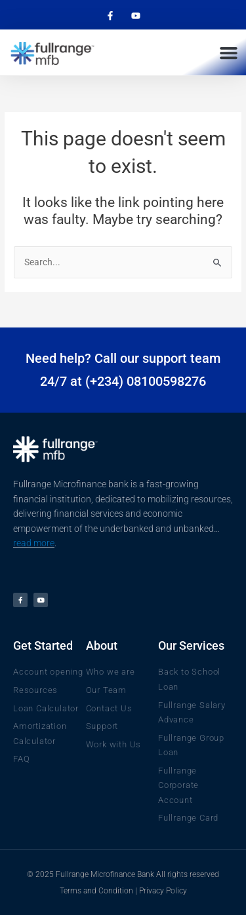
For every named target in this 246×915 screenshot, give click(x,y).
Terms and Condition (96, 890)
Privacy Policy (163, 890)
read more (33, 543)
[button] (229, 52)
